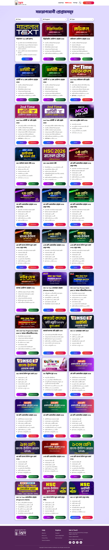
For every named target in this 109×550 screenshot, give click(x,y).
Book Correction (58, 538)
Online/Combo (33, 353)
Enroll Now (87, 99)
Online (33, 183)
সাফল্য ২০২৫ (68, 3)
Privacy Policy (45, 538)
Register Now (60, 394)
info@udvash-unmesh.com (77, 539)
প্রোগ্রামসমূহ (61, 3)
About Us (44, 533)
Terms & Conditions (46, 540)
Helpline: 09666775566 (73, 537)
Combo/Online (60, 59)
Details (27, 59)
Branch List (44, 535)
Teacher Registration (59, 535)
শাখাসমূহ (75, 3)
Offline (48, 59)
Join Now (88, 3)
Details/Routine (75, 517)
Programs (57, 533)
